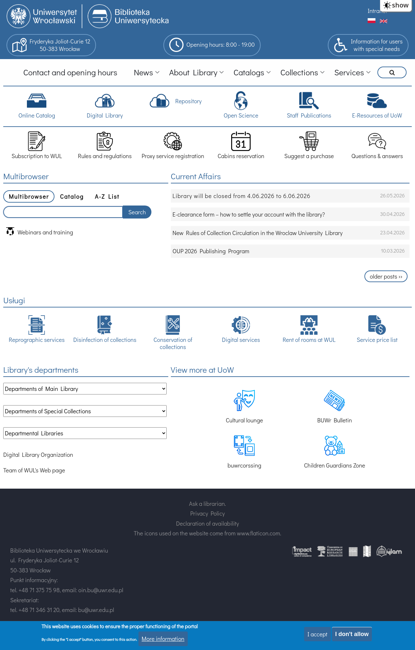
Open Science (241, 105)
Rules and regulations (105, 145)
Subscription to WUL (36, 145)
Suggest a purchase (309, 145)
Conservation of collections (172, 333)
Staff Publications (309, 105)
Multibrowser (29, 196)
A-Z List (107, 196)
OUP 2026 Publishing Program (210, 251)
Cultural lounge (244, 407)
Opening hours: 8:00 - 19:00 (212, 45)
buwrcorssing (244, 452)
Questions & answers (377, 145)
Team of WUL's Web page (34, 470)
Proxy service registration (173, 145)
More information (163, 639)
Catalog (72, 196)
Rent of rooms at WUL (309, 329)
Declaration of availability (207, 523)
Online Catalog (36, 105)
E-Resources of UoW (377, 105)
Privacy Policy (207, 513)
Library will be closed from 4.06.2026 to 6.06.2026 (241, 196)
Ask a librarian (207, 503)
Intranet (377, 11)
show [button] (400, 5)
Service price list (377, 329)
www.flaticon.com (258, 533)
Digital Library (105, 105)
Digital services (241, 329)
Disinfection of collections (104, 329)
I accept (317, 634)
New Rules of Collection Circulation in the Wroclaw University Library (257, 233)
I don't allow (352, 634)
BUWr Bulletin (334, 407)
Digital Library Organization (38, 454)
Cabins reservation (241, 145)
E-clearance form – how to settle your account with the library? (248, 214)
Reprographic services (37, 329)
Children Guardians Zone (334, 452)
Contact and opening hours (70, 72)
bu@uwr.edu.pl (96, 610)
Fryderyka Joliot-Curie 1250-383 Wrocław (51, 45)
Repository (175, 100)
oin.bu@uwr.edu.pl (100, 590)
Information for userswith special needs (368, 45)
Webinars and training (39, 231)
